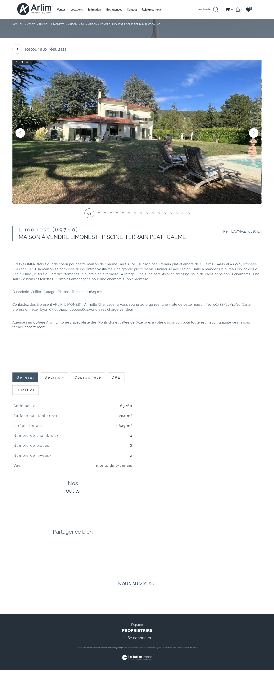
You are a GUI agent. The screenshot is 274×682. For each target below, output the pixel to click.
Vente (31, 24)
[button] (253, 133)
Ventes (61, 9)
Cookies (194, 660)
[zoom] (136, 203)
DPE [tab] (119, 383)
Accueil (17, 24)
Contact (132, 9)
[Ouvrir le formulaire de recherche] (208, 10)
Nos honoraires (130, 660)
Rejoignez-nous (152, 9)
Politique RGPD (184, 660)
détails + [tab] (55, 383)
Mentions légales (154, 660)
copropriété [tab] (90, 383)
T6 (82, 24)
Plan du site (141, 660)
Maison (72, 24)
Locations (76, 9)
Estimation (94, 9)
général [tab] (26, 383)
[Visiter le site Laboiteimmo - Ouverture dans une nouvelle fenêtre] (137, 674)
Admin (165, 660)
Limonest (57, 24)
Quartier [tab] (26, 396)
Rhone (43, 24)
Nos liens (172, 660)
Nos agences (114, 9)
